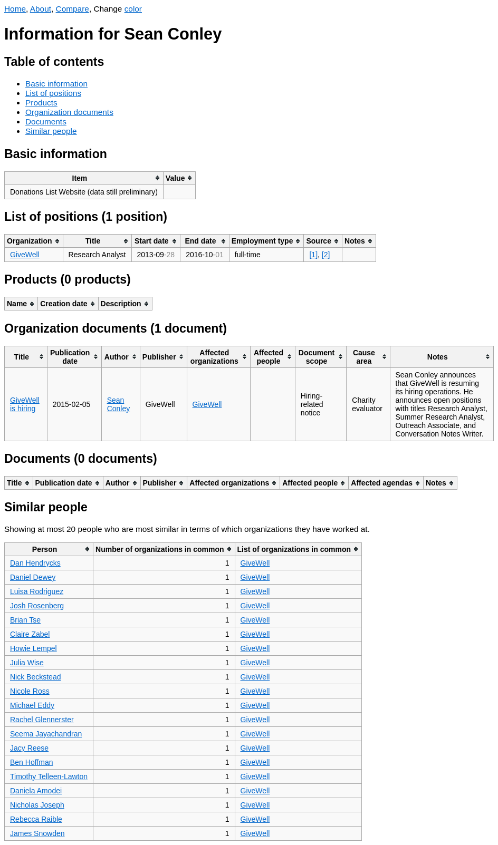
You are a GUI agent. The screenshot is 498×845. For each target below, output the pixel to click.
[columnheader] (84, 177)
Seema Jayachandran (46, 734)
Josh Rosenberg (37, 605)
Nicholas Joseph (37, 805)
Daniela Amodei (36, 790)
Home (15, 8)
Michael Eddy (32, 705)
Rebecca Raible (36, 819)
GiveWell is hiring (25, 404)
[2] (326, 254)
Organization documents (69, 112)
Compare (72, 8)
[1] (313, 254)
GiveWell (25, 254)
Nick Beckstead (35, 677)
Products (41, 102)
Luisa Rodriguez (36, 591)
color (133, 8)
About (40, 8)
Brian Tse (25, 620)
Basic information (56, 83)
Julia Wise (27, 662)
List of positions (53, 93)
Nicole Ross (30, 691)
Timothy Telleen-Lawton (49, 776)
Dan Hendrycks (35, 563)
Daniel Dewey (32, 577)
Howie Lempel (33, 648)
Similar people (51, 131)
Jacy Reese (29, 748)
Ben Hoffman (31, 762)
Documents (45, 121)
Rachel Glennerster (42, 719)
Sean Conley (118, 404)
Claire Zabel (30, 634)
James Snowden (37, 833)
